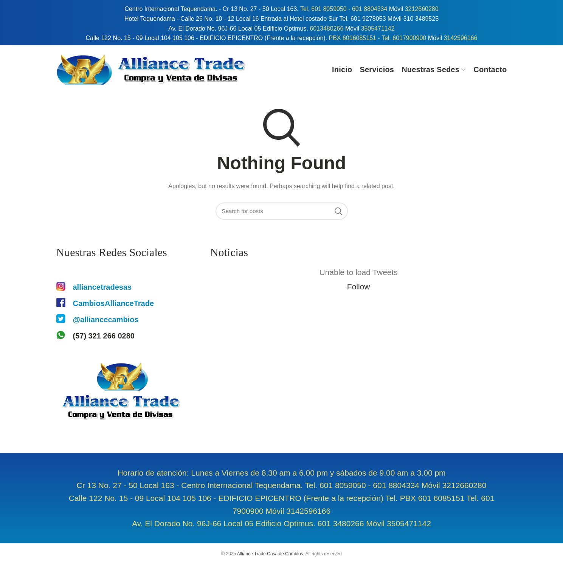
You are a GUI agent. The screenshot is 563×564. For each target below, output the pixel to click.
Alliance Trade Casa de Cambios (270, 553)
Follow (358, 286)
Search (338, 211)
